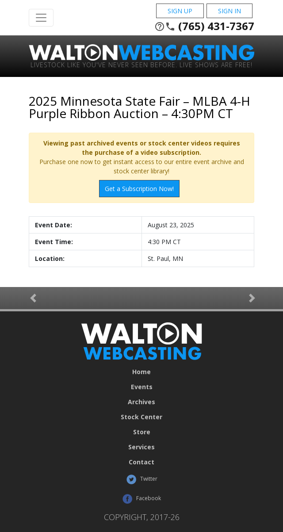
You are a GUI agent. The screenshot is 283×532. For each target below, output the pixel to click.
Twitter (141, 479)
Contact (141, 462)
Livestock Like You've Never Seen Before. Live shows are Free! (141, 64)
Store (141, 432)
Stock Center (141, 417)
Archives (141, 402)
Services (141, 447)
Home (141, 372)
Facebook (141, 499)
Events (142, 387)
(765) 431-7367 (204, 26)
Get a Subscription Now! (139, 188)
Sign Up (180, 11)
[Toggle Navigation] (41, 18)
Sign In (229, 11)
